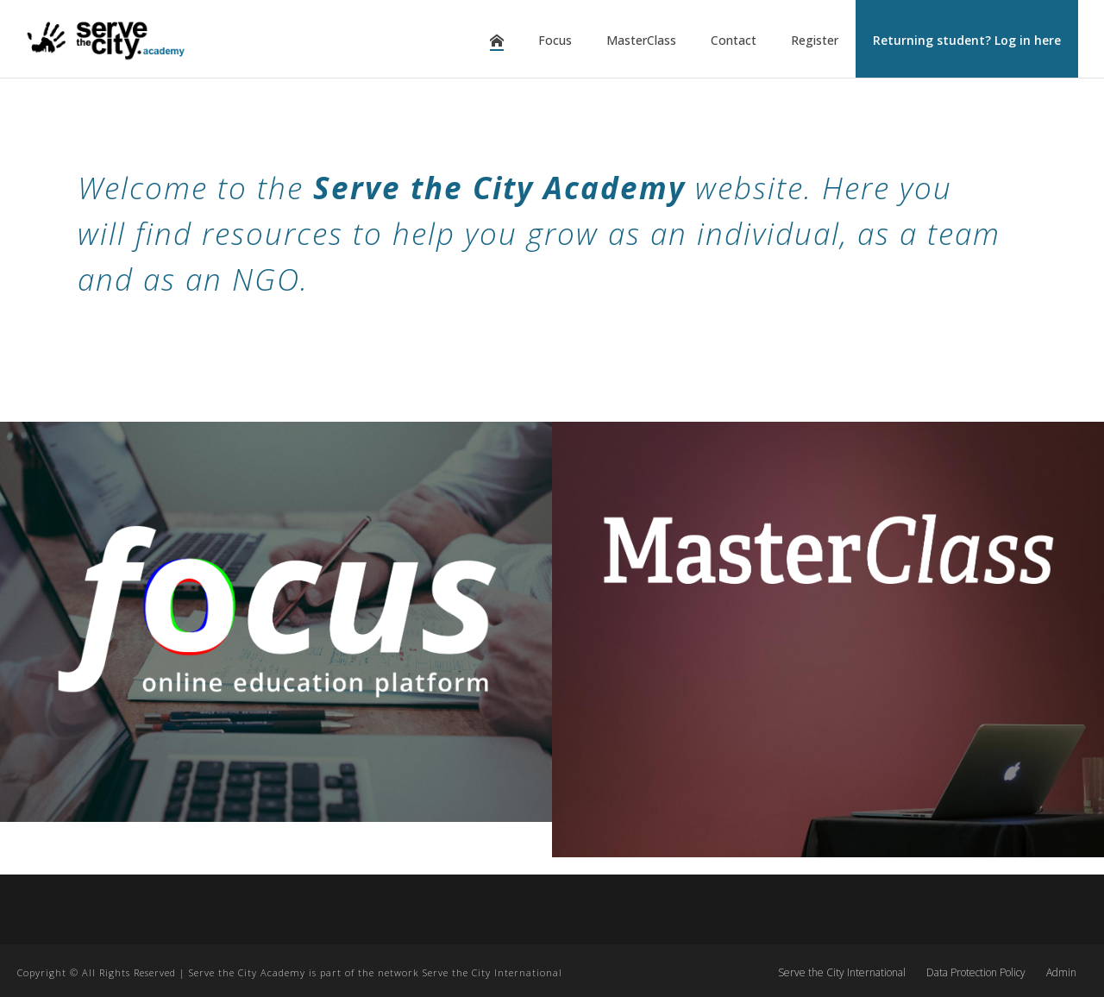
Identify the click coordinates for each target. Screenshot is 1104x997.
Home (497, 40)
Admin (1061, 973)
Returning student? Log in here (967, 40)
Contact (733, 40)
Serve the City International (842, 973)
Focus (555, 40)
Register (814, 40)
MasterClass (641, 40)
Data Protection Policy (976, 973)
